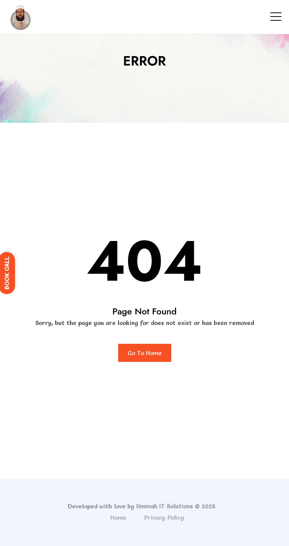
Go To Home (145, 353)
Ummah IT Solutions (163, 506)
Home (119, 517)
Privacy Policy (164, 517)
